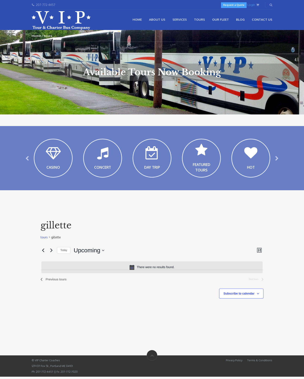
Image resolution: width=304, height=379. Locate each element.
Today (63, 252)
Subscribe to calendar (239, 296)
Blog (240, 20)
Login (251, 5)
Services (179, 20)
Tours (199, 20)
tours (44, 239)
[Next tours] (51, 252)
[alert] (152, 270)
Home (137, 20)
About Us (157, 20)
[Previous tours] (43, 252)
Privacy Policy (234, 362)
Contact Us (262, 20)
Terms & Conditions (259, 362)
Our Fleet (220, 20)
